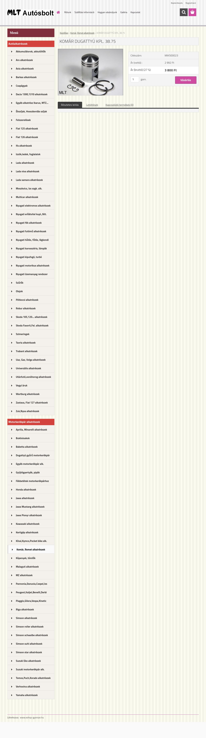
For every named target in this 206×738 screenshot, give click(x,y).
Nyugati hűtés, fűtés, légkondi (32, 240)
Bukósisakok (23, 438)
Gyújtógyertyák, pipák (28, 472)
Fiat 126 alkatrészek (27, 137)
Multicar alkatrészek (27, 197)
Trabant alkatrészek (26, 351)
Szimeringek (22, 334)
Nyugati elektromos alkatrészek (33, 206)
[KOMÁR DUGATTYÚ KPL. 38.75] (90, 50)
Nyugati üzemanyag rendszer (32, 274)
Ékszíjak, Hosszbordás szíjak (31, 111)
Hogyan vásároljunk (107, 12)
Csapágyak (22, 86)
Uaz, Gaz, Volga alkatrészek (31, 360)
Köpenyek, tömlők (25, 558)
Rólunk (67, 12)
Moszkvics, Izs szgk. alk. (29, 188)
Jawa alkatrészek (25, 498)
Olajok (19, 291)
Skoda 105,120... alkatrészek (31, 317)
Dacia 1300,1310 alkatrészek (32, 94)
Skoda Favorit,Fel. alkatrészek (32, 325)
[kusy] (135, 79)
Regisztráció (191, 3)
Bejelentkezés (177, 3)
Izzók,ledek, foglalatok (28, 154)
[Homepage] (58, 12)
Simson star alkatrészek (29, 652)
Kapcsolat (135, 12)
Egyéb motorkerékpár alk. (30, 464)
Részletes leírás (70, 105)
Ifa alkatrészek (24, 146)
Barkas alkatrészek (26, 77)
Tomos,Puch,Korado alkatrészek (33, 678)
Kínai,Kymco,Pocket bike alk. (31, 541)
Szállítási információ (84, 12)
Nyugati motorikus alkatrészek (32, 265)
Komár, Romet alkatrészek (31, 549)
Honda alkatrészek (26, 489)
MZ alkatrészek (24, 575)
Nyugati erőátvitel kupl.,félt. (31, 214)
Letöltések (92, 105)
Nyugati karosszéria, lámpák (31, 248)
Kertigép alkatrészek (27, 532)
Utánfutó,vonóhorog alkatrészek (33, 377)
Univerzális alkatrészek (28, 368)
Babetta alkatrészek (27, 447)
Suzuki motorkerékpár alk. (30, 669)
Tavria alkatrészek (26, 343)
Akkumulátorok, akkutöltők (31, 51)
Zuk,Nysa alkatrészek (27, 411)
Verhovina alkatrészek (28, 686)
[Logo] (30, 12)
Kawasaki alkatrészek (27, 524)
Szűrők (20, 283)
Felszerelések (23, 120)
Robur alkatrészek (26, 308)
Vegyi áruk (21, 385)
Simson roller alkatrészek (30, 627)
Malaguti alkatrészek (27, 567)
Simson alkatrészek (26, 618)
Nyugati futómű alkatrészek (31, 231)
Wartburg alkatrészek (28, 394)
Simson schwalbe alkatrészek (32, 635)
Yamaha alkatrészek (27, 695)
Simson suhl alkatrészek (29, 644)
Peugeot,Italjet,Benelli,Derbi (31, 592)
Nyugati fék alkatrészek (29, 223)
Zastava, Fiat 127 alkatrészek (32, 403)
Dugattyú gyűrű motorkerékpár (33, 455)
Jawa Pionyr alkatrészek (29, 515)
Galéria (123, 12)
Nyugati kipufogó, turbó (29, 257)
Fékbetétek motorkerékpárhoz (32, 481)
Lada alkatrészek (25, 163)
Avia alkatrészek (25, 69)
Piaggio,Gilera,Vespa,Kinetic (31, 601)
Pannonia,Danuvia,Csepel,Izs (31, 584)
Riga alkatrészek (25, 609)
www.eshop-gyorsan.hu (32, 717)
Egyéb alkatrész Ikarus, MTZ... (32, 103)
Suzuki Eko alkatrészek (28, 661)
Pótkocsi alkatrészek (27, 300)
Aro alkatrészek (24, 60)
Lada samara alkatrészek (29, 180)
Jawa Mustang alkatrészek (30, 507)
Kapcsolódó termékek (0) (119, 105)
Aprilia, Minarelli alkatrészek (31, 430)
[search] (184, 12)
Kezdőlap (64, 33)
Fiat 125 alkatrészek (27, 128)
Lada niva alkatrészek (27, 171)
